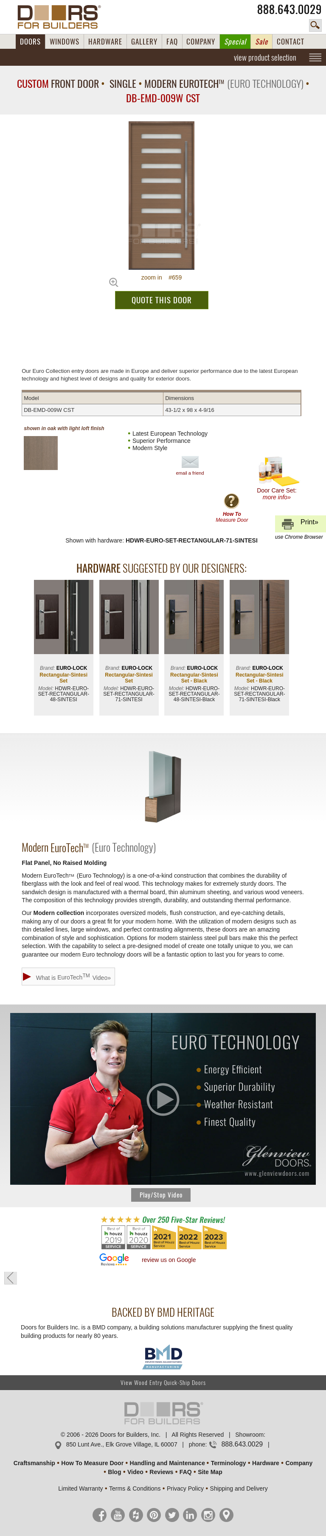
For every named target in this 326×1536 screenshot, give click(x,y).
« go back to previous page (10, 1278)
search (315, 25)
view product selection (265, 57)
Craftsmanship (34, 1463)
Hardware (265, 1463)
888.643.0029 (289, 9)
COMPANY (200, 41)
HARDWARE (105, 41)
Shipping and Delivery (239, 1488)
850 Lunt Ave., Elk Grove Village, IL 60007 (121, 1444)
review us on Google (169, 1259)
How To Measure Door (92, 1463)
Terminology (228, 1463)
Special (235, 41)
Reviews (161, 1472)
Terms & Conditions (134, 1488)
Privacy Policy (185, 1488)
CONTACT (290, 41)
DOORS (30, 41)
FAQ (172, 41)
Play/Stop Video (161, 1195)
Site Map (210, 1472)
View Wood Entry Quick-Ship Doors (163, 1383)
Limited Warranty (80, 1488)
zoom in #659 (161, 277)
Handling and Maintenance (167, 1463)
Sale (261, 41)
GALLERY (144, 41)
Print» (299, 525)
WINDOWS (64, 41)
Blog (114, 1472)
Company (298, 1463)
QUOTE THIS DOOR (162, 299)
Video (135, 1472)
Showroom (249, 1434)
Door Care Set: (278, 478)
